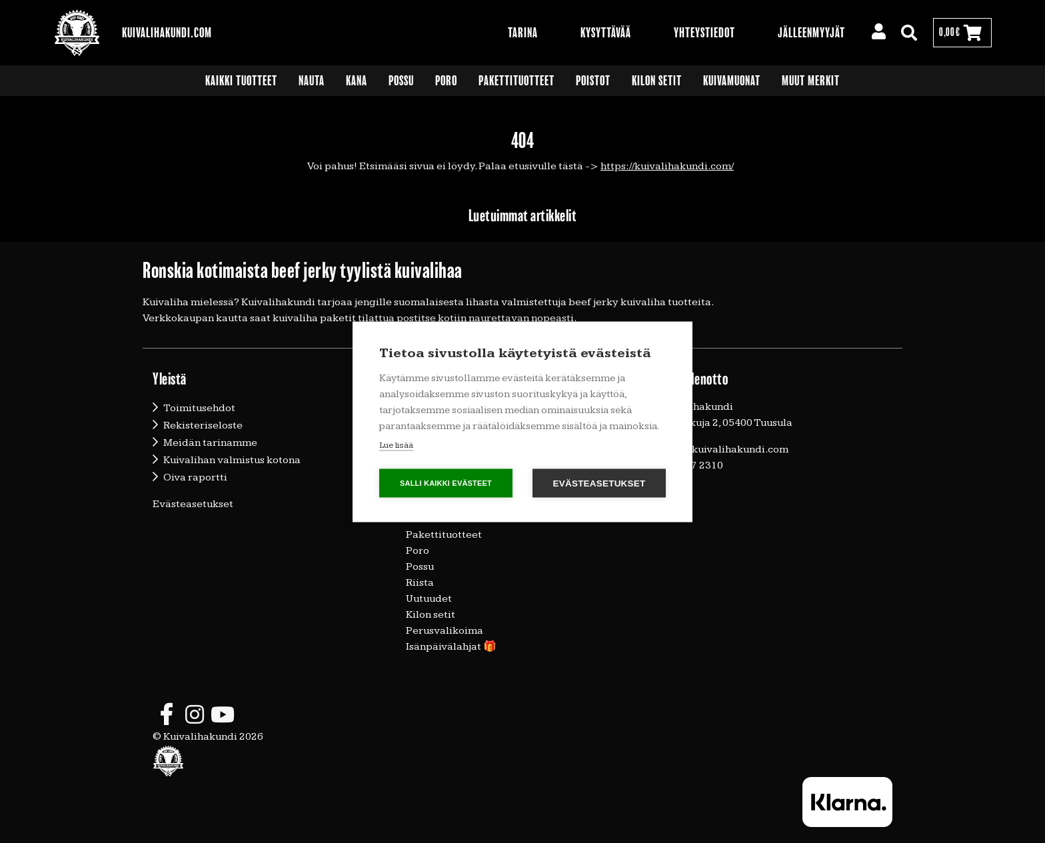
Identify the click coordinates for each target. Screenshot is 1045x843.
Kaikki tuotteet (241, 80)
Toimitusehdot (199, 408)
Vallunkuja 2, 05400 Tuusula (725, 423)
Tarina (523, 32)
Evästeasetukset (193, 504)
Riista (420, 582)
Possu (401, 80)
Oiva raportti (195, 477)
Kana (356, 80)
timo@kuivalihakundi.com (723, 449)
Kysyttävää (605, 32)
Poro (446, 80)
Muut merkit (811, 80)
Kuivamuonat (731, 80)
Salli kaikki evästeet (446, 482)
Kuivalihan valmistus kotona (232, 460)
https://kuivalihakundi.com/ (667, 166)
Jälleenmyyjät (811, 32)
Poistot (593, 80)
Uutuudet (429, 598)
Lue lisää (396, 444)
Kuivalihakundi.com (167, 32)
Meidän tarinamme (210, 442)
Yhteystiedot (704, 32)
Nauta (312, 80)
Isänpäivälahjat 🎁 (451, 646)
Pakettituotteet (516, 80)
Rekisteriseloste (203, 425)
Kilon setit (657, 80)
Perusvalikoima (444, 630)
